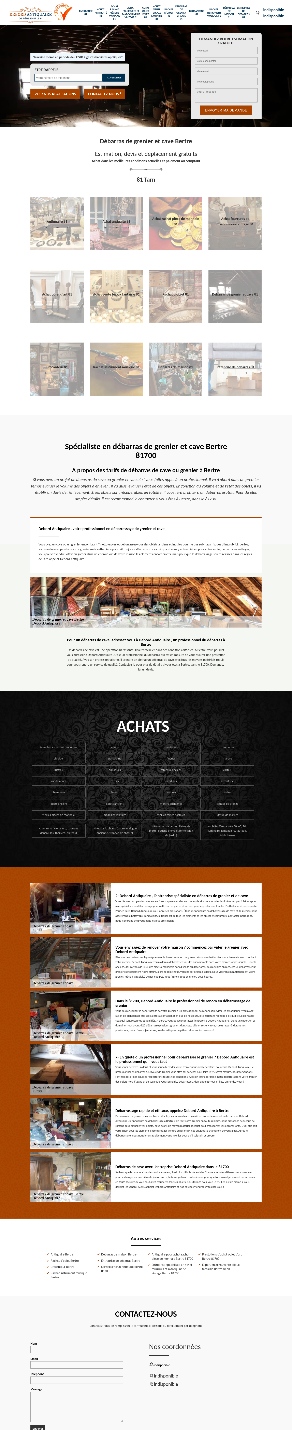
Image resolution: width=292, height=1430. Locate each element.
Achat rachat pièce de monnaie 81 (114, 12)
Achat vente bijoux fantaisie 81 (156, 12)
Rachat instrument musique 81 (213, 12)
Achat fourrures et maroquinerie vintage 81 (131, 12)
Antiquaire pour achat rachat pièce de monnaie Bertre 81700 (172, 1256)
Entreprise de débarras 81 (243, 12)
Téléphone (76, 1378)
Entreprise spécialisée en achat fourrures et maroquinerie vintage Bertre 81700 (172, 1269)
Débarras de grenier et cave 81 (181, 12)
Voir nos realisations (55, 93)
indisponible (273, 9)
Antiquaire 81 (86, 13)
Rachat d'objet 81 (168, 12)
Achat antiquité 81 (101, 12)
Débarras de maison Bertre (118, 1254)
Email (76, 1363)
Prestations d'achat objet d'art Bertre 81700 (222, 1256)
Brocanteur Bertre (62, 1267)
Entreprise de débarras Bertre (120, 1261)
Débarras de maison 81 (229, 12)
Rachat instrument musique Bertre (69, 1275)
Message (76, 1404)
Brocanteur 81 (196, 13)
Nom (76, 1347)
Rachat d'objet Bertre (65, 1261)
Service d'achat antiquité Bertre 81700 (122, 1269)
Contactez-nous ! (104, 93)
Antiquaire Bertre (62, 1254)
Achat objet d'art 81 (145, 12)
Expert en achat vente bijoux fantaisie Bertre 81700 (221, 1267)
